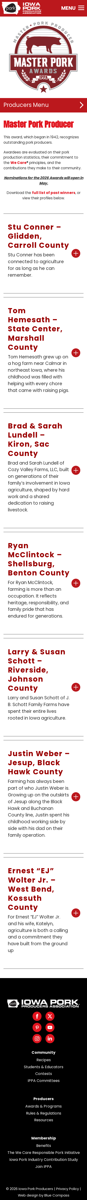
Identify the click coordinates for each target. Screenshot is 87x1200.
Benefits (43, 1145)
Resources (43, 1120)
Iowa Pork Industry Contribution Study (43, 1159)
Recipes (43, 1060)
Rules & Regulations (43, 1113)
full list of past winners (53, 192)
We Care (18, 162)
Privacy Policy (67, 1188)
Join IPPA (43, 1166)
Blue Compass (56, 1195)
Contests (43, 1073)
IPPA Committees (44, 1080)
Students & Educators (43, 1067)
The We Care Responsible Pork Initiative (43, 1152)
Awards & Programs (43, 1106)
